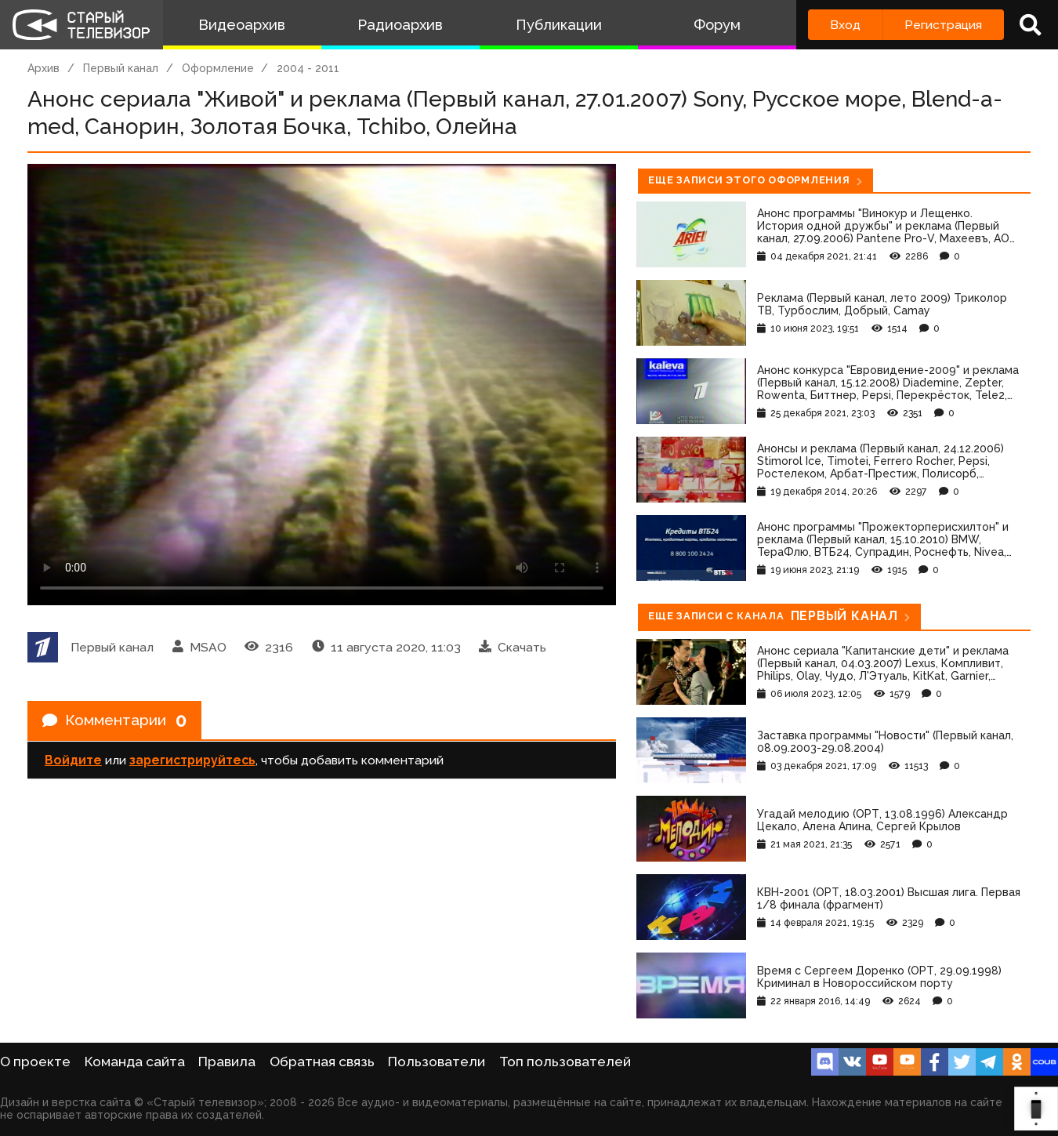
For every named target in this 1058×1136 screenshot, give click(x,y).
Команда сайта (135, 1061)
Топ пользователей (565, 1061)
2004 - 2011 (308, 68)
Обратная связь (322, 1061)
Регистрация (943, 24)
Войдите (73, 761)
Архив (43, 68)
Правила (226, 1061)
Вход (845, 24)
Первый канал (120, 68)
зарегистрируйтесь (192, 761)
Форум (717, 24)
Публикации (559, 24)
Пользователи (436, 1061)
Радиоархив (400, 24)
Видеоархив (241, 24)
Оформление (218, 68)
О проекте (35, 1061)
